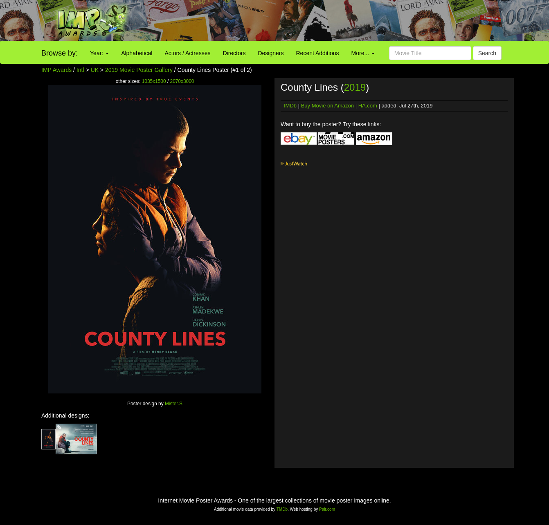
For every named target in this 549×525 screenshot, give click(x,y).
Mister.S (173, 404)
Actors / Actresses (187, 53)
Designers (271, 53)
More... (363, 53)
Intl (80, 70)
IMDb (290, 106)
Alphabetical (136, 53)
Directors (234, 53)
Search (487, 53)
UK (95, 70)
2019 (355, 87)
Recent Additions (317, 53)
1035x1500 (154, 81)
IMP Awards (56, 70)
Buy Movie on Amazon (327, 106)
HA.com (367, 106)
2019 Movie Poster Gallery (139, 70)
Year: (99, 53)
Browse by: (59, 53)
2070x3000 (182, 81)
